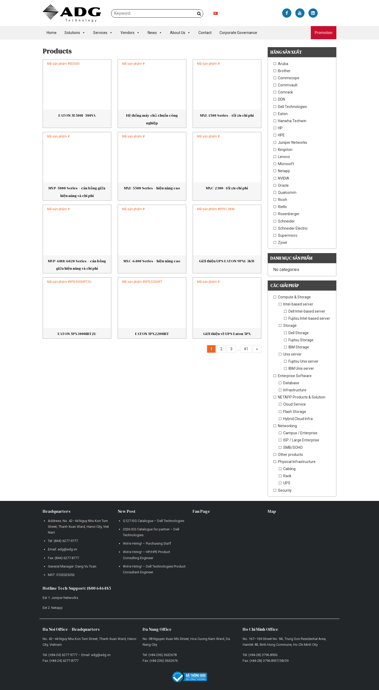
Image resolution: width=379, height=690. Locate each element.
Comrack (285, 92)
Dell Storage (298, 333)
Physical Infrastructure (297, 462)
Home (52, 33)
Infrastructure (294, 390)
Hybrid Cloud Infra (298, 419)
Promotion (323, 33)
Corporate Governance (238, 33)
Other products (290, 454)
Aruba (283, 64)
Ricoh (282, 200)
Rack (287, 476)
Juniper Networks (292, 142)
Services (103, 32)
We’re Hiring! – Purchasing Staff (147, 543)
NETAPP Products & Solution (301, 397)
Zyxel (282, 242)
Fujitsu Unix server (303, 361)
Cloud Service (294, 404)
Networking (287, 426)
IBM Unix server (301, 368)
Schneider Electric (293, 228)
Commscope (288, 78)
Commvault (287, 85)
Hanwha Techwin (292, 121)
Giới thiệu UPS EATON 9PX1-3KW (227, 261)
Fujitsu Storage (300, 340)
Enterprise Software (295, 376)
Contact (205, 33)
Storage (290, 325)
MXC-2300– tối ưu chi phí (227, 188)
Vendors (130, 32)
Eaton (283, 114)
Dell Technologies (292, 107)
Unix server (292, 354)
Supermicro (287, 235)
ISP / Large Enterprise (301, 440)
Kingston (285, 149)
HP (280, 128)
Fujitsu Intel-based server (309, 318)
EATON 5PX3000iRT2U (77, 333)
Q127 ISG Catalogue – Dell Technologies (153, 521)
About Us (180, 32)
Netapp (284, 171)
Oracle (283, 185)
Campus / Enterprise (300, 433)
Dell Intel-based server (306, 311)
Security (285, 490)
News (155, 32)
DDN (281, 99)
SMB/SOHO (293, 447)
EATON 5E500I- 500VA (77, 115)
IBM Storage (298, 347)
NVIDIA (283, 178)
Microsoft (286, 164)
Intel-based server (298, 304)
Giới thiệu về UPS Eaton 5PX (227, 333)
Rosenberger (289, 214)
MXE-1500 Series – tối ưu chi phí (227, 115)
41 (246, 349)
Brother (284, 71)
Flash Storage (294, 412)
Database (291, 383)
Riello (282, 207)
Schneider (286, 221)
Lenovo (284, 157)
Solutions (74, 32)
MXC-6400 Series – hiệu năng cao (151, 261)
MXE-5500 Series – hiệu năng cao (152, 188)
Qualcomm (287, 192)
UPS (286, 483)
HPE (281, 135)
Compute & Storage (294, 297)
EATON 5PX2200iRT (152, 333)
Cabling (289, 469)
